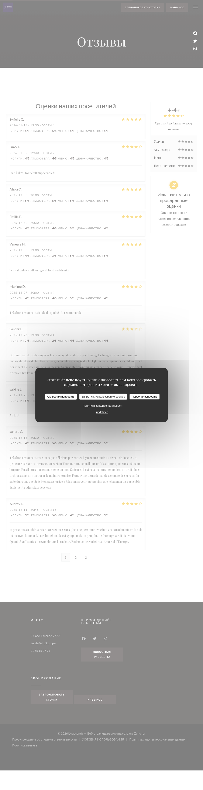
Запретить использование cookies (103, 396)
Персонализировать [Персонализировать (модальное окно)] (144, 396)
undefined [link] (102, 411)
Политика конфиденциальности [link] (103, 405)
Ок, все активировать (61, 396)
